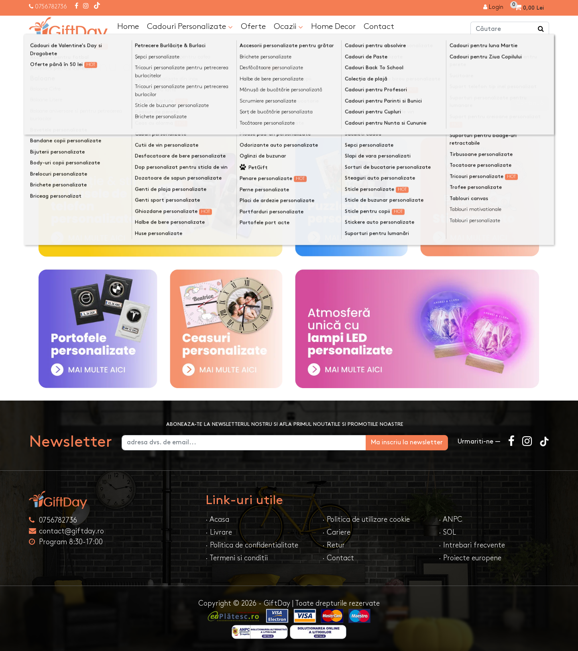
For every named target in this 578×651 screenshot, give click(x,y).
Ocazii (288, 27)
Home (128, 26)
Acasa (45, 49)
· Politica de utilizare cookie (366, 519)
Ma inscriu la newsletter (407, 442)
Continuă (530, 103)
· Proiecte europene (470, 558)
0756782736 (51, 6)
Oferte (253, 26)
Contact (379, 26)
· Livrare (219, 532)
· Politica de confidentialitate (252, 545)
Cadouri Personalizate (190, 27)
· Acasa (217, 519)
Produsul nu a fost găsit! (104, 49)
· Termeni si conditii (237, 558)
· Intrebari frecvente (472, 545)
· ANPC (450, 519)
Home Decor (333, 26)
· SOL (447, 532)
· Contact (338, 558)
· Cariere (336, 532)
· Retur (333, 545)
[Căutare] (541, 29)
